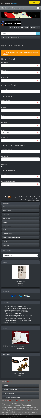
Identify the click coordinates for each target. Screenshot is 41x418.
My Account (35, 27)
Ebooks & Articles (7, 233)
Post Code (4, 122)
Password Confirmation (8, 181)
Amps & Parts (6, 218)
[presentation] (26, 190)
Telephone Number (6, 149)
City (2, 115)
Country (3, 130)
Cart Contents (14, 27)
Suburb (3, 107)
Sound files (6, 245)
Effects (5, 222)
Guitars (5, 207)
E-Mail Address (5, 78)
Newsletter (4, 164)
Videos (5, 241)
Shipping (6, 385)
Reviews (5, 328)
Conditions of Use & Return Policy (28, 197)
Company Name (6, 89)
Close (34, 2)
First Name (4, 62)
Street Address (5, 100)
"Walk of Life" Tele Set (21, 374)
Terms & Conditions (9, 393)
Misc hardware (7, 226)
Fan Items (5, 230)
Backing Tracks (7, 210)
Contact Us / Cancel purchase (12, 397)
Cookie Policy (14, 3)
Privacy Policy (35, 199)
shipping (28, 405)
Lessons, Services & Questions (11, 237)
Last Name (4, 70)
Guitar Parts (6, 214)
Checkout (24, 27)
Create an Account (15, 37)
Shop (7, 37)
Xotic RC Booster (20, 281)
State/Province (5, 138)
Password (4, 174)
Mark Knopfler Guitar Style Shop (12, 8)
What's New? (6, 354)
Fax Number (4, 156)
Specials (5, 262)
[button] (4, 15)
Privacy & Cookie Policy (10, 389)
